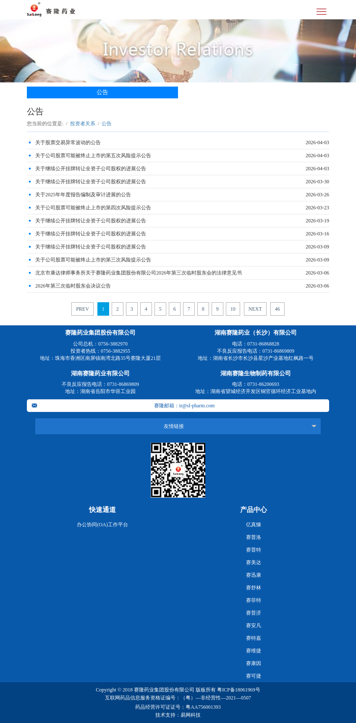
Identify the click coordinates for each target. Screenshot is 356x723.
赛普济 (253, 613)
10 (233, 309)
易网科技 (191, 715)
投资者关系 (82, 124)
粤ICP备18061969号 (238, 690)
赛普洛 (253, 537)
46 (277, 309)
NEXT (255, 309)
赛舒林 (253, 588)
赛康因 (253, 663)
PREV (82, 309)
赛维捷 (253, 651)
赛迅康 (253, 575)
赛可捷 (253, 676)
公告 (102, 92)
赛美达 (253, 562)
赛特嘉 (253, 638)
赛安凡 (253, 625)
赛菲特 (253, 600)
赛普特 (253, 550)
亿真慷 (253, 525)
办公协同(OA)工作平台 (102, 525)
